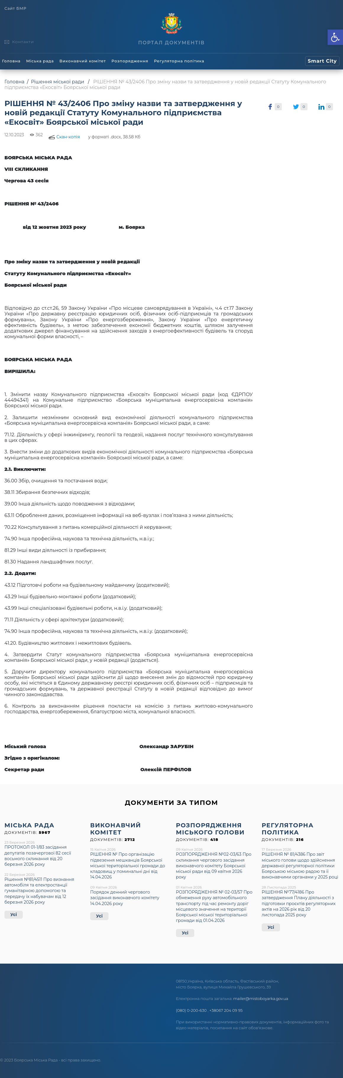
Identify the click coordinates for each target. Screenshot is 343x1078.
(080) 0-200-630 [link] (191, 1010)
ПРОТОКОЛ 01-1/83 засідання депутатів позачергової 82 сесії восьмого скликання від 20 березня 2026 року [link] (37, 855)
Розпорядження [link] (129, 61)
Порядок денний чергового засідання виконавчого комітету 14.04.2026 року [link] (124, 897)
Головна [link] (11, 61)
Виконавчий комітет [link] (82, 61)
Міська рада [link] (40, 61)
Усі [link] (13, 914)
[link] (335, 37)
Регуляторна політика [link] (179, 61)
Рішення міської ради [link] (57, 82)
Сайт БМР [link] (15, 8)
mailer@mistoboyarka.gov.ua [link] (260, 998)
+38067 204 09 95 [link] (225, 1010)
